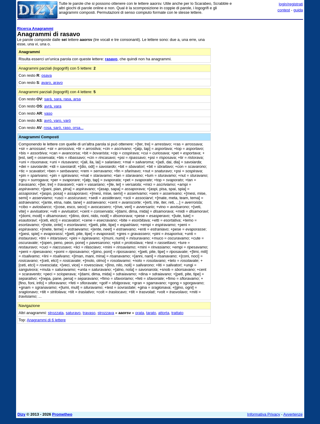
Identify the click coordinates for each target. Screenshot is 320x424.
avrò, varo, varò (57, 120)
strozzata (56, 313)
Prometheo (62, 414)
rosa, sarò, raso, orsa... (64, 127)
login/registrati (291, 4)
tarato (151, 313)
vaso (48, 113)
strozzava (106, 313)
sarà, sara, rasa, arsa (62, 99)
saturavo (73, 313)
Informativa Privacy (263, 414)
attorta (163, 313)
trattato (177, 313)
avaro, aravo (52, 82)
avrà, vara (53, 106)
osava (46, 75)
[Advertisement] (258, 59)
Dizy (22, 414)
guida (298, 10)
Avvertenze (293, 414)
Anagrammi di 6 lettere (46, 320)
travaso (89, 313)
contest (283, 10)
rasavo (111, 59)
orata (139, 313)
